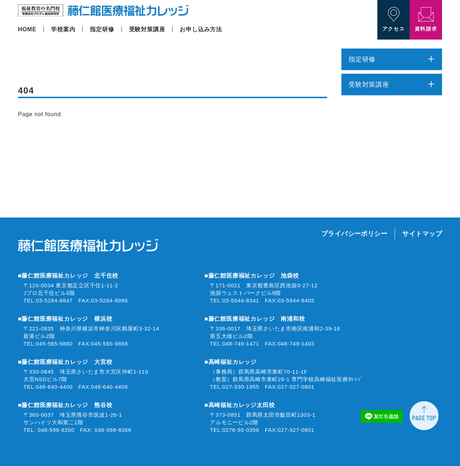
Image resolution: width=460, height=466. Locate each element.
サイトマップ (422, 233)
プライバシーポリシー (354, 233)
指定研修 (102, 29)
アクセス (393, 19)
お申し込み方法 (201, 29)
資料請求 (426, 19)
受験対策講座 (147, 29)
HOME (27, 29)
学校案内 (63, 29)
